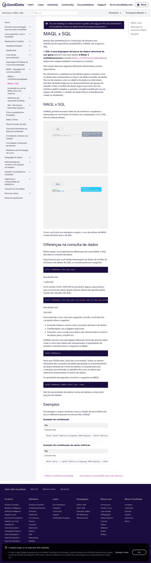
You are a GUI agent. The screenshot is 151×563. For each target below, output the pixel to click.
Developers (82, 499)
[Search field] (54, 13)
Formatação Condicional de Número (16, 144)
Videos (103, 525)
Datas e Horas (12, 119)
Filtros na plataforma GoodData (15, 113)
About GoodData (133, 499)
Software (32, 511)
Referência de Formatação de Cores (17, 151)
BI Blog (103, 534)
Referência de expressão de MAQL (16, 99)
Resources (106, 499)
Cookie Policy (69, 555)
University (52, 5)
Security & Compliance (14, 518)
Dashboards (11, 50)
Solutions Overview (36, 505)
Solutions (33, 499)
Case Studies (106, 511)
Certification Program (61, 518)
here (97, 23)
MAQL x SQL (13, 84)
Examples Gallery (83, 511)
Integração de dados (13, 157)
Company (128, 505)
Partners (128, 511)
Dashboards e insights (14, 41)
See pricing (64, 489)
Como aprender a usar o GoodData (15, 35)
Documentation (85, 5)
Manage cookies (122, 552)
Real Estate (33, 528)
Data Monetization (12, 538)
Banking (32, 541)
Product (9, 499)
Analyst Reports (107, 518)
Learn (41, 5)
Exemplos (135, 34)
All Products (7, 13)
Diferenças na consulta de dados (138, 28)
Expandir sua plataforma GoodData (15, 173)
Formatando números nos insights (17, 137)
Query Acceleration (12, 541)
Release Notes (82, 518)
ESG (30, 534)
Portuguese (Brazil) (136, 13)
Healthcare (33, 515)
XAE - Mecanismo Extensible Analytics (16, 106)
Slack (142, 4)
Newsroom (129, 518)
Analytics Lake (10, 515)
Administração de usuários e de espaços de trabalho (14, 164)
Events (103, 531)
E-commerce (34, 518)
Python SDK (81, 505)
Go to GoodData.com (121, 5)
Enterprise (115, 13)
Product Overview (12, 505)
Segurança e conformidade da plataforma (12, 181)
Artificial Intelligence (13, 511)
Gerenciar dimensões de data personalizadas (16, 130)
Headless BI (9, 525)
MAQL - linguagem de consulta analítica (15, 70)
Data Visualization (12, 534)
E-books (104, 521)
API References (83, 515)
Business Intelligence (13, 508)
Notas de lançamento (14, 198)
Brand (127, 521)
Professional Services (37, 508)
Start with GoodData (15, 489)
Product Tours (106, 508)
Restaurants (33, 538)
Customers (129, 508)
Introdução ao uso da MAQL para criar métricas (16, 91)
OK (139, 552)
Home (7, 22)
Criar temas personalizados (12, 56)
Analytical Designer (14, 46)
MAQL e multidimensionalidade (17, 77)
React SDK (81, 508)
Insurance (32, 525)
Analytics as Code (12, 521)
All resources (106, 505)
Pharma (32, 531)
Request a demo (49, 489)
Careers (128, 515)
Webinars (104, 528)
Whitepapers (106, 515)
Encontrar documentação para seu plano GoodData (15, 28)
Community (68, 5)
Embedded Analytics (13, 531)
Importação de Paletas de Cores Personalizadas (17, 63)
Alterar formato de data (16, 124)
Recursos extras (11, 193)
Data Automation (11, 528)
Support (101, 5)
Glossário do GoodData (15, 189)
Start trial (34, 489)
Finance (32, 521)
